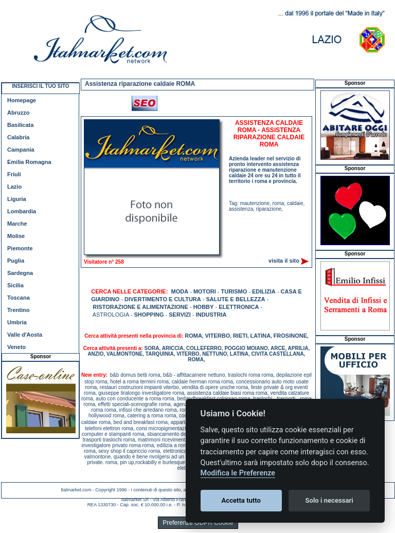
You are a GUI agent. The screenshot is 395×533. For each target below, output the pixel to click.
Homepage (21, 100)
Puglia (15, 261)
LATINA (260, 336)
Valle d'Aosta (24, 335)
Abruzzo (18, 112)
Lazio (14, 186)
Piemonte (20, 248)
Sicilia (15, 285)
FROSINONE (290, 336)
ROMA (193, 336)
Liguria (16, 199)
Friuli (14, 174)
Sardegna (20, 273)
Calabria (18, 137)
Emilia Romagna (29, 162)
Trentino (18, 310)
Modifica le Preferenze (238, 473)
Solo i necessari (329, 500)
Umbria (17, 322)
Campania (20, 149)
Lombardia (21, 211)
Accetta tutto (241, 500)
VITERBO (217, 336)
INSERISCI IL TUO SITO (40, 86)
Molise (16, 236)
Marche (17, 223)
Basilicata (20, 125)
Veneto (16, 347)
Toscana (18, 298)
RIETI (240, 336)
